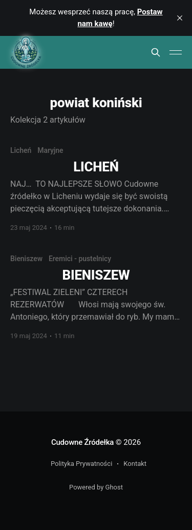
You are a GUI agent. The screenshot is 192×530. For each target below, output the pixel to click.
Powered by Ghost (96, 487)
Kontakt (134, 463)
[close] (180, 18)
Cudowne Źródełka (82, 442)
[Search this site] (155, 52)
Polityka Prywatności (81, 463)
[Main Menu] (175, 52)
